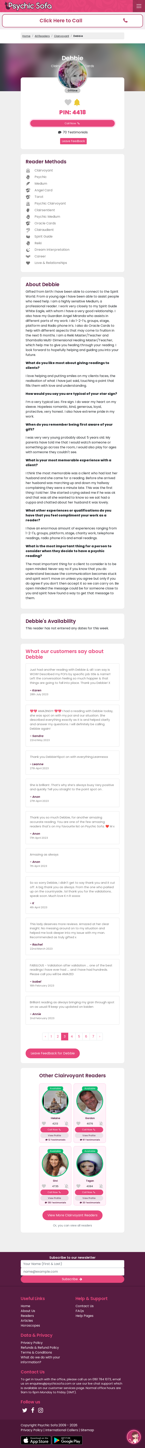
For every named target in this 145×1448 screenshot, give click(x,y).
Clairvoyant (61, 36)
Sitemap (87, 1430)
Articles (27, 1320)
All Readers (42, 36)
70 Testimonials (72, 132)
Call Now (72, 123)
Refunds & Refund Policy (40, 1347)
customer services (62, 1388)
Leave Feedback (73, 141)
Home (26, 36)
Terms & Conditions (36, 1352)
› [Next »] (99, 1036)
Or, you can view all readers (72, 1225)
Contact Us (85, 1306)
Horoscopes (30, 1325)
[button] (72, 21)
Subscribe (72, 1279)
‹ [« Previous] (45, 1036)
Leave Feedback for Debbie (53, 1053)
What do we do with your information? (40, 1359)
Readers (27, 1315)
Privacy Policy (32, 1342)
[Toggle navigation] (139, 6)
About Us (28, 1311)
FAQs (80, 1311)
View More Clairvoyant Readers (72, 1215)
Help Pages (84, 1315)
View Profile (54, 1135)
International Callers (61, 1430)
